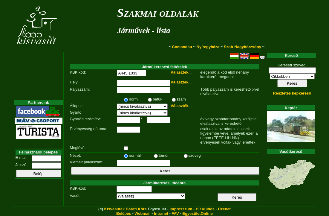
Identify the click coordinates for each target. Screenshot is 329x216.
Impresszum (180, 209)
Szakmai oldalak (157, 12)
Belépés (123, 213)
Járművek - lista (143, 30)
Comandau (182, 47)
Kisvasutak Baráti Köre (125, 209)
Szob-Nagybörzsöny (242, 47)
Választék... (181, 72)
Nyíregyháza (208, 47)
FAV (175, 213)
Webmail (142, 213)
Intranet (161, 213)
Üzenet (224, 209)
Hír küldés (205, 209)
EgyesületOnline (197, 213)
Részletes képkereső (292, 93)
